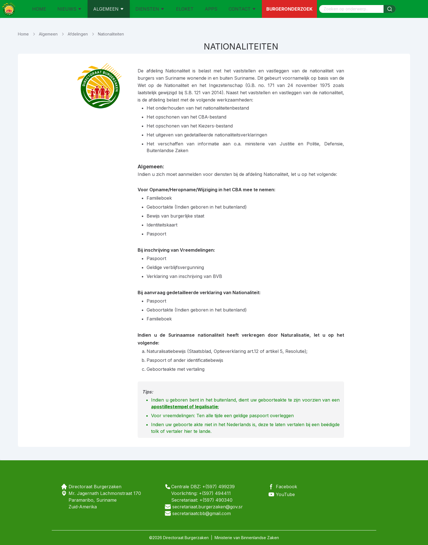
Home (23, 34)
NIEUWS (69, 9)
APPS (211, 9)
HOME (39, 9)
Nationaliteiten (111, 34)
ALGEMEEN (108, 9)
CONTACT (242, 9)
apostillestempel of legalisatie (184, 406)
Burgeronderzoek (289, 9)
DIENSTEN (150, 9)
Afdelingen (78, 34)
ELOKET (185, 9)
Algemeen (48, 34)
